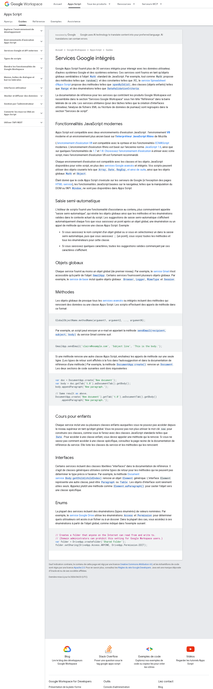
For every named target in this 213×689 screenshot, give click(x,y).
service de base (79, 279)
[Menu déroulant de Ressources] (135, 4)
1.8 (102, 151)
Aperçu (8, 21)
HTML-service (63, 184)
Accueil (57, 3)
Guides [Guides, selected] (22, 21)
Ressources (124, 3)
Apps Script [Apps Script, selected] (74, 3)
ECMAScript (162, 143)
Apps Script (13, 14)
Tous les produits (96, 3)
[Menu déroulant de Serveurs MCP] (162, 4)
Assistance (74, 21)
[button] (19, 30)
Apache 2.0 (79, 567)
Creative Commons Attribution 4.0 (136, 564)
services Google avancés (119, 165)
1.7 (94, 151)
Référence (39, 21)
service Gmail (161, 271)
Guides (109, 50)
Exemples (56, 21)
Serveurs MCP (150, 3)
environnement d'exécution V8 (74, 143)
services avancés (113, 300)
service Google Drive (82, 515)
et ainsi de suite (136, 169)
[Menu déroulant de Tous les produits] (110, 4)
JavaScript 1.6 (153, 147)
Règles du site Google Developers (134, 567)
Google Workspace (76, 50)
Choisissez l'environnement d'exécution (128, 151)
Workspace (26, 4)
